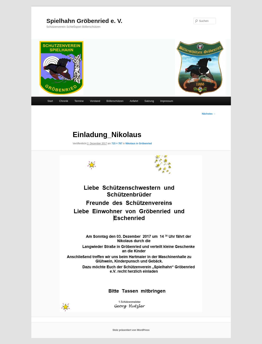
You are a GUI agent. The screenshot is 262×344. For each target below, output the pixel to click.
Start (50, 100)
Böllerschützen (115, 100)
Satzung (149, 100)
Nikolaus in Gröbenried (139, 143)
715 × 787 (117, 143)
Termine (79, 100)
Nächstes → (209, 113)
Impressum (166, 100)
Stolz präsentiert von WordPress (131, 330)
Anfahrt (134, 100)
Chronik (63, 100)
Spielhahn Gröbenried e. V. (84, 21)
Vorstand (95, 100)
